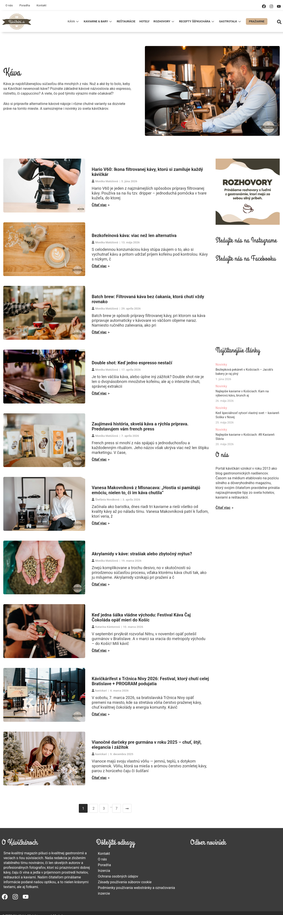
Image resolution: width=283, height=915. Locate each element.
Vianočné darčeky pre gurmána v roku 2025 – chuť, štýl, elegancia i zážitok (147, 745)
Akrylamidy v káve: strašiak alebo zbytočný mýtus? (142, 553)
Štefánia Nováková (107, 499)
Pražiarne (257, 21)
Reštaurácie (126, 21)
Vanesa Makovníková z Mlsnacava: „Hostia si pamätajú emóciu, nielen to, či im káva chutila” (146, 490)
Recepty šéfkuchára (197, 21)
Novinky (221, 364)
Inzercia (104, 871)
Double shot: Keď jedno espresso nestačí (132, 362)
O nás (9, 5)
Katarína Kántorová (107, 626)
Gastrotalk (230, 21)
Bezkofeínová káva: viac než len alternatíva (134, 235)
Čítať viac (99, 205)
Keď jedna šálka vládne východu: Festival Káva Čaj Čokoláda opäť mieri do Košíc (141, 617)
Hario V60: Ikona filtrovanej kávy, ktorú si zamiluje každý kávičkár (147, 172)
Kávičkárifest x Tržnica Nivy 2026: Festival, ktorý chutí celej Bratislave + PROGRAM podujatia (150, 681)
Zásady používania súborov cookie (125, 882)
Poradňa (24, 5)
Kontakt (41, 5)
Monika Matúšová (106, 181)
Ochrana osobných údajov (118, 876)
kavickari (101, 690)
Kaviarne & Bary (98, 21)
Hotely (144, 21)
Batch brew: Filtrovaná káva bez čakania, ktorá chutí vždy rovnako (148, 299)
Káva (74, 21)
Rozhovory (164, 21)
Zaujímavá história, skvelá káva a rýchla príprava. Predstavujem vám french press (140, 426)
